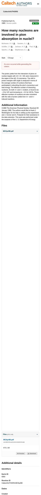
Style (3, 58)
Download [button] (32, 453)
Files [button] (20, 434)
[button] (20, 131)
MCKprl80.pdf (8, 440)
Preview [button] (20, 453)
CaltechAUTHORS (10, 12)
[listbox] (14, 58)
